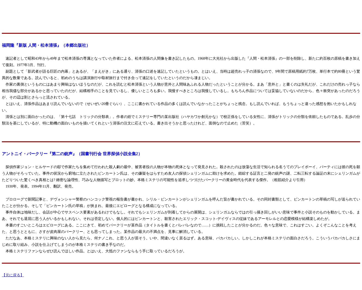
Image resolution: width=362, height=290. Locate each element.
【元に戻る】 (13, 275)
